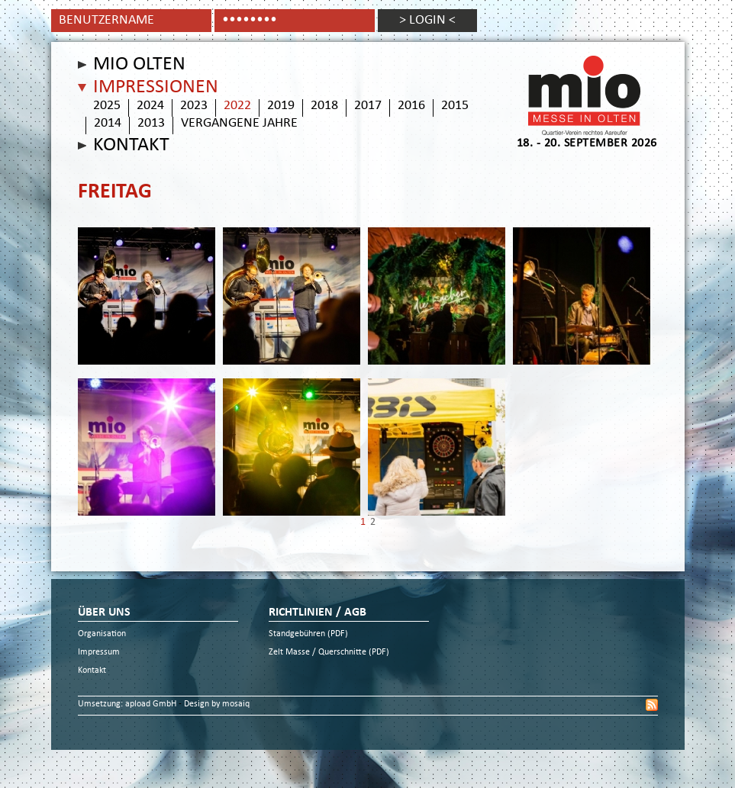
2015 (455, 106)
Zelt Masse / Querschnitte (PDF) (329, 653)
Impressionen (155, 87)
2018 (324, 106)
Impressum (99, 653)
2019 (281, 106)
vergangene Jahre (239, 123)
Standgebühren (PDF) (308, 634)
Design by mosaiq (217, 704)
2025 (107, 106)
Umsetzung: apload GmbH (128, 704)
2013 (151, 123)
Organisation (102, 634)
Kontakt (131, 145)
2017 (368, 106)
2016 (411, 106)
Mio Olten (139, 65)
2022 (237, 106)
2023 (194, 106)
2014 (107, 123)
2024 (150, 106)
